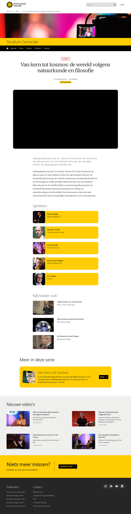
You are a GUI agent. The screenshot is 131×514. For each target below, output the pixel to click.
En (122, 5)
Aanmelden (66, 466)
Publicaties (13, 487)
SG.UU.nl (9, 11)
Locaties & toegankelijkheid (43, 495)
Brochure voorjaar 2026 (16, 492)
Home (7, 48)
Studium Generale (22, 42)
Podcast (29, 48)
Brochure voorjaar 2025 (16, 499)
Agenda (13, 48)
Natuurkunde (65, 82)
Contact (47, 48)
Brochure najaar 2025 (15, 495)
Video (17, 11)
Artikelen (37, 48)
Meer (102, 377)
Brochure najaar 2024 (15, 502)
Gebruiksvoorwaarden (41, 506)
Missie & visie (38, 492)
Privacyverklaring (39, 502)
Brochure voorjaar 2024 (16, 506)
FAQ (34, 499)
